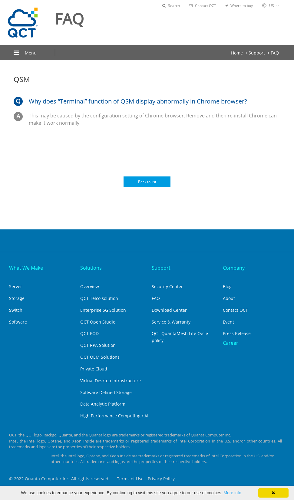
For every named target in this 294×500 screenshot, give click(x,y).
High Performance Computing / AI (114, 416)
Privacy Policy (161, 479)
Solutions (91, 268)
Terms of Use (130, 479)
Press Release (237, 333)
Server (15, 286)
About (229, 298)
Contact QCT (202, 5)
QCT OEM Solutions (100, 357)
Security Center (167, 286)
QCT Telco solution (99, 298)
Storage (17, 298)
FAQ (275, 53)
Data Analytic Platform (102, 404)
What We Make (26, 268)
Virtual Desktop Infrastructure (110, 380)
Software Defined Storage (106, 392)
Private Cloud (93, 369)
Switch (15, 310)
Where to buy (239, 5)
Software (18, 322)
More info (232, 492)
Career (230, 343)
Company (234, 268)
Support (257, 53)
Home (237, 53)
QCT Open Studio (97, 322)
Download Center (169, 310)
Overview (89, 286)
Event (228, 322)
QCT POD (89, 333)
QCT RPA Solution (98, 345)
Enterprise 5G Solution (103, 310)
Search (171, 5)
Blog (227, 286)
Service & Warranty (171, 322)
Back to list (147, 181)
